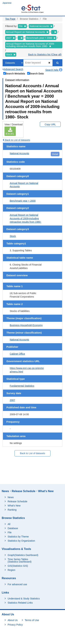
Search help (53, 70)
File (10, 532)
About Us (13, 620)
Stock (13, 236)
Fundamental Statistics (22, 385)
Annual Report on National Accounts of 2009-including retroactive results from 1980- (25, 218)
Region (11, 570)
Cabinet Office (17, 353)
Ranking (12, 510)
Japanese (6, 3)
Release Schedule (17, 501)
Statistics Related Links (20, 602)
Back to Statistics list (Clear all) (45, 54)
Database (13, 528)
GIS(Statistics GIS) (18, 566)
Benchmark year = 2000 (23, 200)
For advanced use (17, 584)
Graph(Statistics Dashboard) (23, 555)
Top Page (10, 18)
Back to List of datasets (16, 140)
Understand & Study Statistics (24, 598)
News (11, 497)
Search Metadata (14, 73)
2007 (12, 400)
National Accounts (19, 153)
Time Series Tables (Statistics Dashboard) (20, 560)
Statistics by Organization (21, 541)
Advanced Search (13, 69)
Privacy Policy (15, 624)
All (9, 524)
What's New (14, 505)
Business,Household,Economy (26, 325)
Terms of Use (32, 620)
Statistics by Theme (18, 536)
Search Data (35, 73)
